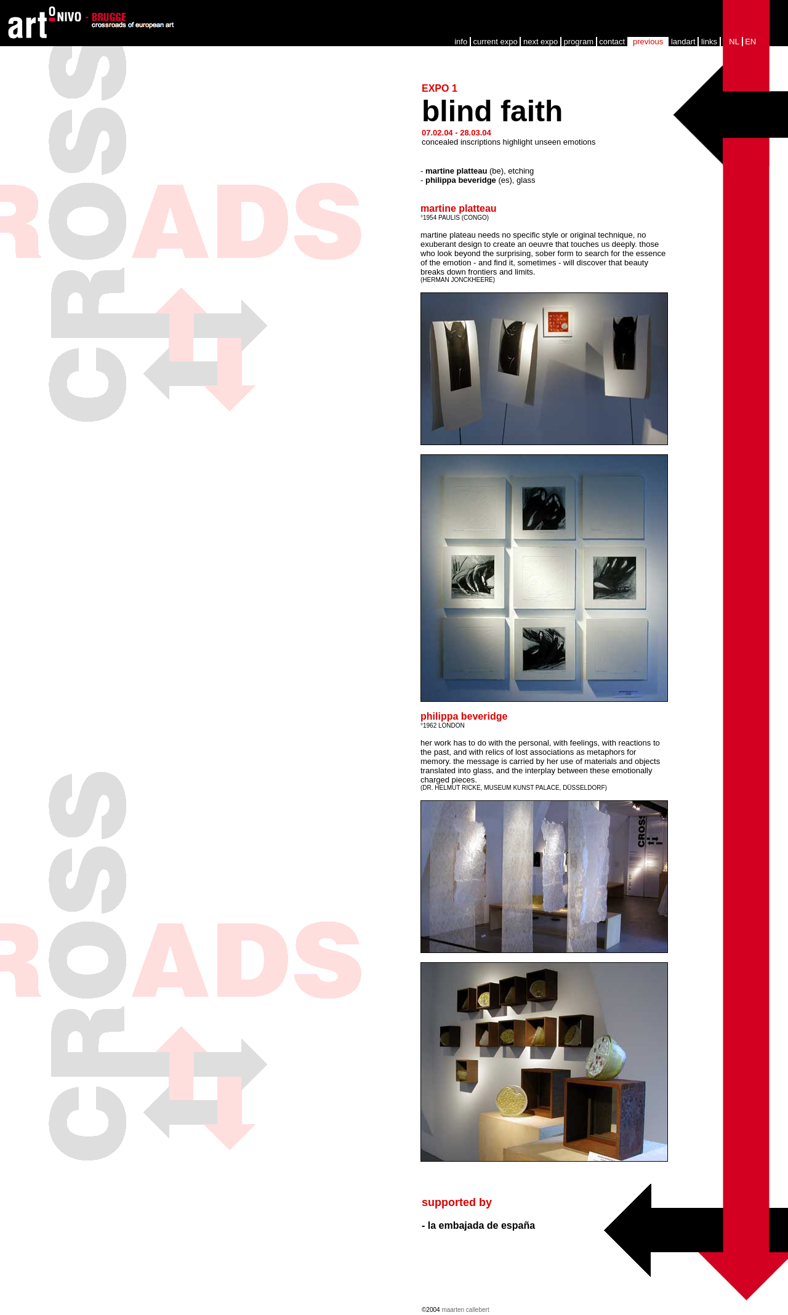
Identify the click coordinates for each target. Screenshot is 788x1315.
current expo (495, 41)
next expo (540, 41)
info (460, 41)
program (578, 41)
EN (750, 41)
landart (683, 41)
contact (612, 41)
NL (734, 41)
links (709, 41)
